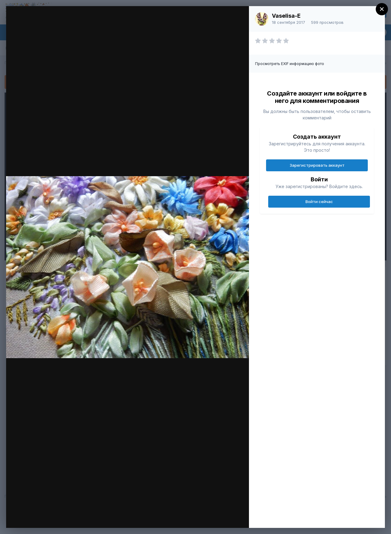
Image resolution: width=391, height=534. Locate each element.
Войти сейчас (319, 201)
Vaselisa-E (286, 16)
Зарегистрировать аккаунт (317, 165)
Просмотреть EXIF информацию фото (289, 63)
